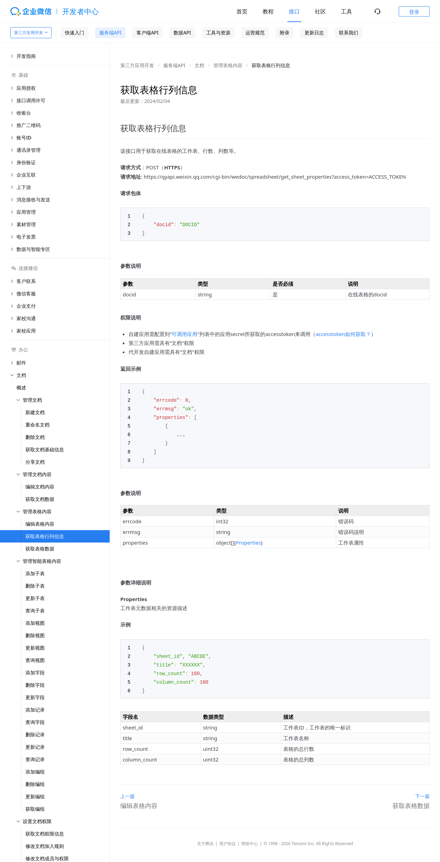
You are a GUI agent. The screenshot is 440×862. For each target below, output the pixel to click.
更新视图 (35, 647)
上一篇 (127, 790)
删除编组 (35, 784)
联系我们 (348, 32)
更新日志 (314, 32)
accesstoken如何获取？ (343, 332)
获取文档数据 (39, 499)
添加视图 (35, 623)
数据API (182, 32)
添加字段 (35, 672)
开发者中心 (80, 11)
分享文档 (35, 462)
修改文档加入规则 (44, 846)
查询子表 (35, 610)
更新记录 (35, 747)
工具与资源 (218, 32)
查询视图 (35, 660)
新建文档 (35, 412)
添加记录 (35, 709)
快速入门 (74, 32)
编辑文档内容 (39, 486)
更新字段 (35, 697)
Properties (248, 538)
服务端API (110, 32)
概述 (21, 387)
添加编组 (35, 771)
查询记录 (35, 759)
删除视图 (35, 635)
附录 (284, 32)
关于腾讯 (205, 837)
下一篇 (422, 790)
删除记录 (35, 734)
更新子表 (35, 598)
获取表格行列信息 (44, 536)
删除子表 (35, 585)
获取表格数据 (39, 548)
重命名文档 (37, 424)
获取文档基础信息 (44, 449)
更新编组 (35, 796)
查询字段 (35, 722)
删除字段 (35, 685)
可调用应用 (184, 332)
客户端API (147, 32)
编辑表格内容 (39, 524)
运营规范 (255, 32)
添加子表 (35, 573)
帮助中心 (249, 837)
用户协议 (227, 837)
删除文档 (35, 437)
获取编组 (35, 809)
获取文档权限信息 (44, 833)
